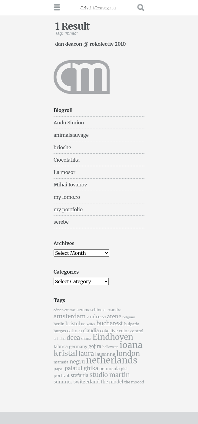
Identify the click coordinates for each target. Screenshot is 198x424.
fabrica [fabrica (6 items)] (61, 346)
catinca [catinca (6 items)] (74, 331)
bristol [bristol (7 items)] (73, 324)
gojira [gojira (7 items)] (94, 346)
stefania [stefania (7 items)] (79, 375)
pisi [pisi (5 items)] (124, 368)
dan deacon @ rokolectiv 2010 (90, 43)
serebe (61, 222)
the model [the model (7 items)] (112, 382)
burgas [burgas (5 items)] (60, 331)
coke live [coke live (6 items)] (108, 331)
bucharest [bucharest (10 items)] (110, 323)
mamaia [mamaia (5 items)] (61, 362)
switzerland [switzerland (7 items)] (87, 382)
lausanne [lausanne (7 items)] (105, 354)
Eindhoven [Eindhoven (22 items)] (112, 337)
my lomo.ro (67, 197)
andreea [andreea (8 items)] (96, 317)
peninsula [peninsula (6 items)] (109, 368)
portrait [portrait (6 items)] (62, 375)
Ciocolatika (67, 160)
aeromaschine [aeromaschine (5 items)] (89, 309)
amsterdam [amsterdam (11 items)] (70, 316)
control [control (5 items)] (136, 331)
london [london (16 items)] (128, 353)
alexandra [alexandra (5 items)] (112, 309)
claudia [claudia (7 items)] (91, 331)
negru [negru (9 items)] (77, 361)
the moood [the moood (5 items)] (134, 382)
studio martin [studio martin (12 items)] (110, 375)
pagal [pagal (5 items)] (59, 368)
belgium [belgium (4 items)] (128, 317)
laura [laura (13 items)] (86, 354)
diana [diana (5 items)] (86, 338)
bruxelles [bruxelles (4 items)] (88, 324)
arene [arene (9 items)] (114, 316)
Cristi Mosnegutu (98, 7)
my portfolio (68, 209)
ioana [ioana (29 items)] (131, 345)
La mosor (64, 172)
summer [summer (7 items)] (63, 382)
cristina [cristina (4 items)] (59, 339)
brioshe (62, 147)
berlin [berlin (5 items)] (59, 324)
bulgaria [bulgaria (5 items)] (131, 324)
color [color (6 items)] (124, 331)
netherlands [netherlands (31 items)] (111, 360)
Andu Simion (69, 123)
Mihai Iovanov (70, 185)
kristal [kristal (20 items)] (66, 353)
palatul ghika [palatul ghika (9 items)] (81, 368)
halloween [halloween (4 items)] (110, 347)
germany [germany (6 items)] (78, 346)
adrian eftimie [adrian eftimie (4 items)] (65, 310)
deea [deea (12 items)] (73, 337)
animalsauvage (71, 135)
